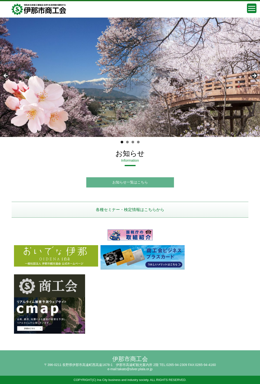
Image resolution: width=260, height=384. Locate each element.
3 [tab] (133, 142)
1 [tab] (122, 142)
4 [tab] (138, 142)
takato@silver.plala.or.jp (134, 369)
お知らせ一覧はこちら (130, 182)
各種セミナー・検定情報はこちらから (130, 209)
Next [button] (254, 76)
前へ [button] (5, 76)
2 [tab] (127, 142)
